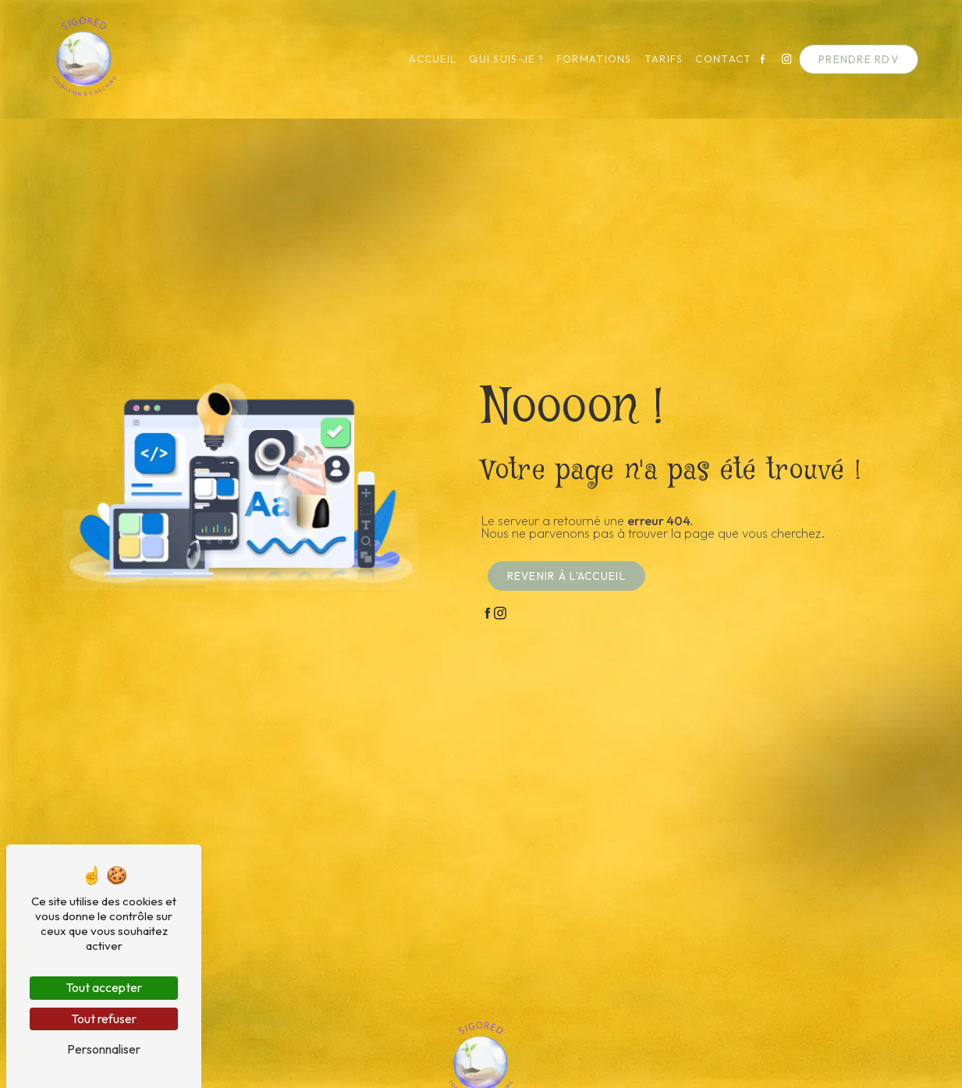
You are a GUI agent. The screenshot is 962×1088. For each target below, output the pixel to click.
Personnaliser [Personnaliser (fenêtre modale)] (103, 1049)
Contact (724, 59)
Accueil (432, 59)
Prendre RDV (858, 59)
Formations (594, 59)
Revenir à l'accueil (566, 576)
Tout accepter (104, 987)
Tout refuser (104, 1018)
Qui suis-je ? (506, 59)
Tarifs (663, 59)
